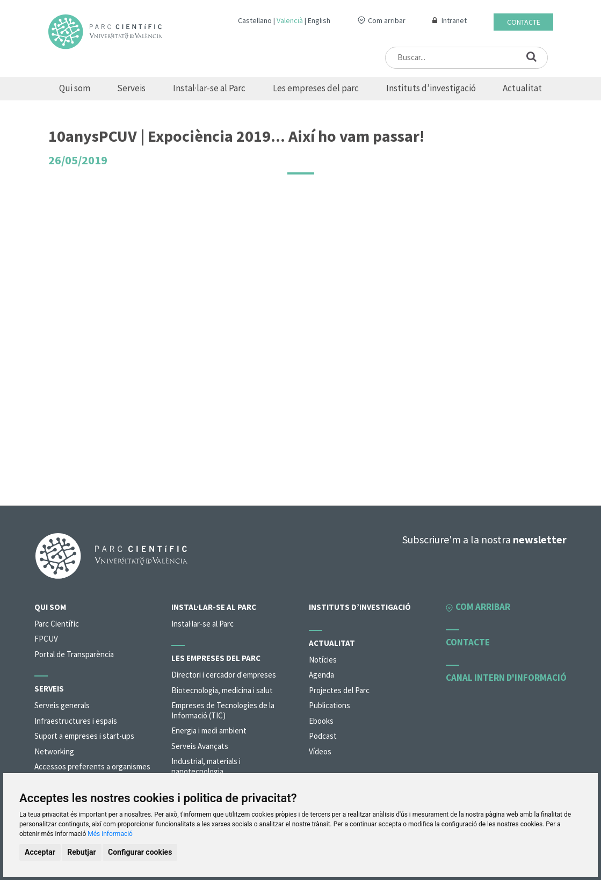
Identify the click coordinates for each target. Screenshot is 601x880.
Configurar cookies (140, 852)
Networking (54, 751)
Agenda (321, 675)
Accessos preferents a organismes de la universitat (92, 771)
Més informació (110, 834)
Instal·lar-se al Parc (209, 88)
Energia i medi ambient (209, 730)
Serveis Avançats (199, 746)
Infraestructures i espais (75, 721)
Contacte (523, 22)
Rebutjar (81, 852)
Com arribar (387, 20)
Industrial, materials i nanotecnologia (206, 766)
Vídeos (320, 751)
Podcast (323, 736)
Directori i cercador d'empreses (223, 675)
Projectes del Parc (339, 690)
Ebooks (321, 721)
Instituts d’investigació (431, 88)
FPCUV (46, 639)
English (319, 20)
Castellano (255, 20)
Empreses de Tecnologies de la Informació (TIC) (222, 710)
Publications (329, 705)
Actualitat (522, 88)
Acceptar (40, 852)
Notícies (323, 659)
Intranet (454, 20)
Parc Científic (56, 624)
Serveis (131, 88)
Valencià (290, 20)
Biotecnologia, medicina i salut (222, 690)
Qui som (74, 88)
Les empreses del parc (316, 88)
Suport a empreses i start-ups (84, 736)
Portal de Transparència (74, 654)
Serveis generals (62, 705)
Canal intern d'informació (506, 677)
